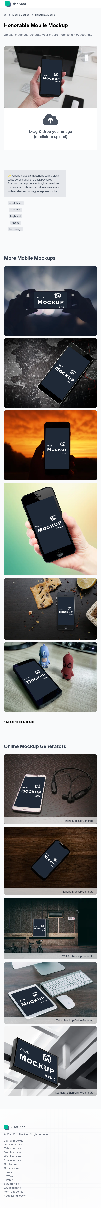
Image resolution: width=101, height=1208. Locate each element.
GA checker (12, 1187)
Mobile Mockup (20, 14)
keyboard (15, 216)
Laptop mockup (13, 1140)
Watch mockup (13, 1156)
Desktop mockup (14, 1144)
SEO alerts (11, 1183)
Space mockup (13, 1160)
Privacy (8, 1176)
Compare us (11, 1168)
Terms (8, 1172)
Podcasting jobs (15, 1195)
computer (15, 209)
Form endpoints (15, 1191)
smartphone (15, 203)
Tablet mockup (13, 1148)
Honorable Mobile (45, 14)
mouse (15, 222)
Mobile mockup (13, 1152)
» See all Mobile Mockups (19, 721)
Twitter (8, 1179)
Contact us (10, 1164)
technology (15, 229)
